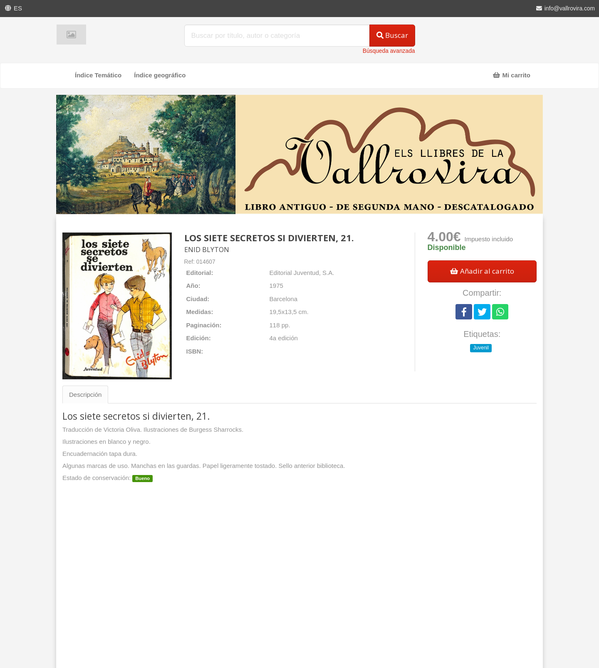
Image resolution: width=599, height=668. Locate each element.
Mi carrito (511, 75)
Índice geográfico (160, 75)
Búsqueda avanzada (389, 51)
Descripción (85, 394)
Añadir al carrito (482, 271)
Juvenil (481, 348)
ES (18, 8)
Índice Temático (98, 75)
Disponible (447, 247)
